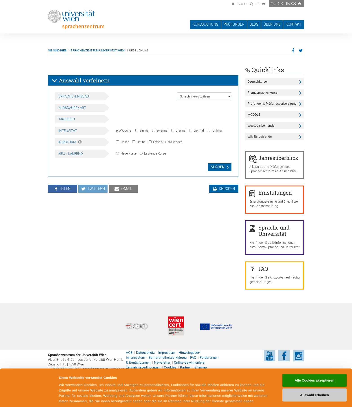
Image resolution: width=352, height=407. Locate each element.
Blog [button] (254, 24)
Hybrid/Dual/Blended (166, 142)
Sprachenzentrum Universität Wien (98, 50)
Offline (138, 142)
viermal (196, 130)
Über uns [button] (272, 24)
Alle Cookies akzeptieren (314, 363)
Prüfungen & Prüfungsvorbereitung (272, 103)
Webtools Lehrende (261, 125)
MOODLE (254, 114)
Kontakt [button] (293, 24)
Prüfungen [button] (234, 24)
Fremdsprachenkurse (262, 92)
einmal (142, 130)
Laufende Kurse (153, 153)
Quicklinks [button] (283, 3)
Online (122, 142)
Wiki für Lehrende (260, 136)
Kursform (69, 142)
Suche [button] (243, 4)
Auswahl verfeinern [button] (81, 80)
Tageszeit (66, 119)
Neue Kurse (126, 153)
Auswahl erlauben (314, 378)
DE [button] (258, 4)
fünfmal (214, 130)
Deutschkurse (257, 81)
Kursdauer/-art (72, 108)
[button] (232, 3)
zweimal (160, 130)
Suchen (217, 167)
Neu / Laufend (70, 154)
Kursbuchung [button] (205, 24)
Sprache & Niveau (73, 96)
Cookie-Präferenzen (243, 398)
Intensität (67, 131)
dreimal (178, 130)
